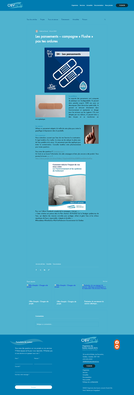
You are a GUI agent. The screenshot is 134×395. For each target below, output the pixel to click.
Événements (65, 19)
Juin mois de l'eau (40, 264)
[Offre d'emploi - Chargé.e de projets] (39, 291)
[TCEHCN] (122, 5)
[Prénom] (42, 362)
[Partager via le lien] (49, 270)
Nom (17, 358)
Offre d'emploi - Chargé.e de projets (38, 302)
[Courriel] (33, 370)
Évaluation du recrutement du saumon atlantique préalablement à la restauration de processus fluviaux (94, 302)
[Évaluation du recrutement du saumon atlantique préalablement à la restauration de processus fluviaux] (94, 291)
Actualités (76, 19)
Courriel (18, 366)
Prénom (36, 358)
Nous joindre (86, 380)
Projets (42, 19)
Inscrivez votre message (22, 374)
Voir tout (105, 281)
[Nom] (23, 362)
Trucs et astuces (53, 19)
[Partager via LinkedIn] (44, 270)
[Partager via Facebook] (36, 270)
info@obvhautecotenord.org (91, 362)
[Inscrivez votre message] (33, 380)
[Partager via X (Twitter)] (40, 270)
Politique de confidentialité (90, 382)
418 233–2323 (87, 359)
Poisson (84, 19)
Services (85, 372)
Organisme (86, 370)
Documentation (87, 377)
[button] (105, 19)
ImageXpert (96, 390)
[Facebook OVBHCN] (117, 342)
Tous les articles (32, 19)
